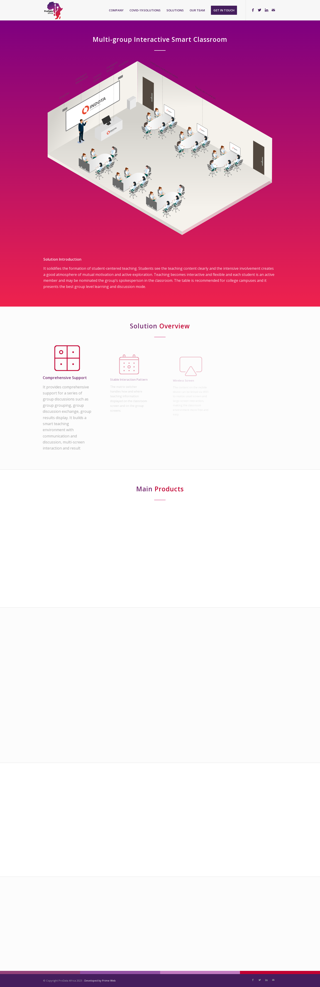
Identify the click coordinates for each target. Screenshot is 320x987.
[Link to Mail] (273, 10)
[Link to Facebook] (252, 10)
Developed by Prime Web (100, 980)
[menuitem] (116, 10)
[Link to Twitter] (259, 10)
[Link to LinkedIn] (266, 10)
